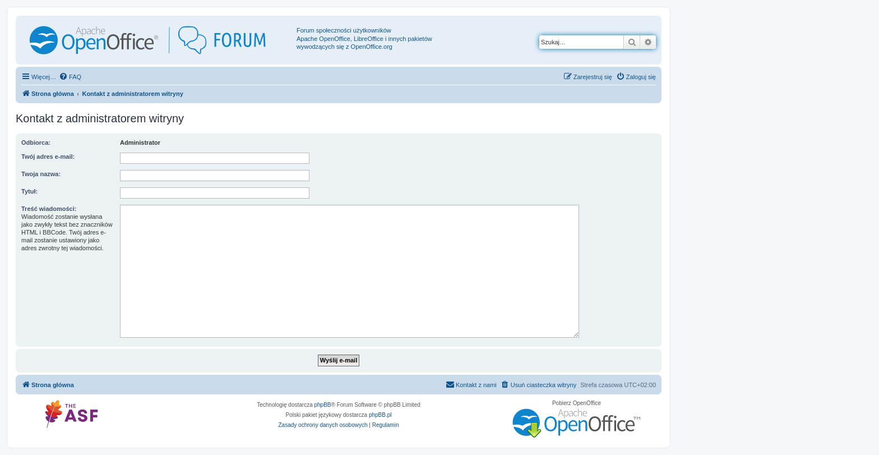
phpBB (322, 405)
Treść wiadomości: (48, 208)
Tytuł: (29, 191)
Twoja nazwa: (41, 174)
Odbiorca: (35, 142)
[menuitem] (70, 77)
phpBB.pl (380, 415)
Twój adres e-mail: (48, 156)
